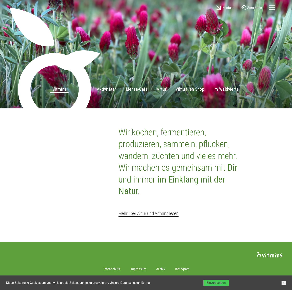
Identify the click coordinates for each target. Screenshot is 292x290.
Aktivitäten (107, 89)
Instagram (182, 269)
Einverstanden (216, 282)
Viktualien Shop (189, 89)
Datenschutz (111, 269)
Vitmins (59, 89)
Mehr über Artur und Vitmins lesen (148, 213)
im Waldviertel (226, 89)
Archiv (160, 269)
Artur (161, 89)
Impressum (138, 269)
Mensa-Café (137, 89)
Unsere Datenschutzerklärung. (130, 282)
